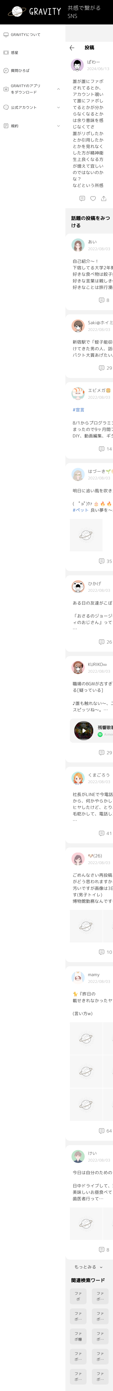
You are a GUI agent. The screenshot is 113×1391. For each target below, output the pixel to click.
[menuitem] (32, 34)
